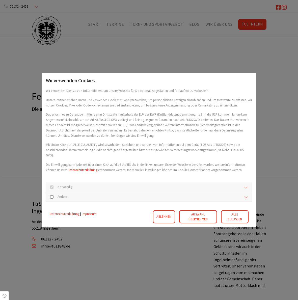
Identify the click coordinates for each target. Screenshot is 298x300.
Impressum (89, 214)
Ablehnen (163, 216)
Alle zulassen (234, 216)
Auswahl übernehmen (198, 216)
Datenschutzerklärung (82, 170)
